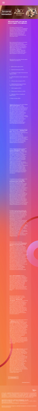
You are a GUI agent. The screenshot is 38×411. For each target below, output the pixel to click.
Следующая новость (26, 382)
